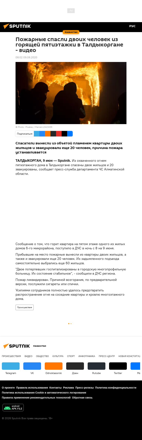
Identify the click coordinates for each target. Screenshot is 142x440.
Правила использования (32, 387)
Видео (28, 356)
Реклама (68, 387)
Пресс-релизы (84, 387)
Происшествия (24, 307)
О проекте (8, 387)
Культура (58, 356)
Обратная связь (82, 397)
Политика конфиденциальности (115, 387)
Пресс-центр (107, 356)
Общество (42, 356)
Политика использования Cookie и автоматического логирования (44, 392)
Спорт (71, 356)
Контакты (55, 387)
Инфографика (86, 356)
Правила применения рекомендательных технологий (36, 397)
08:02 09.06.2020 (26, 57)
